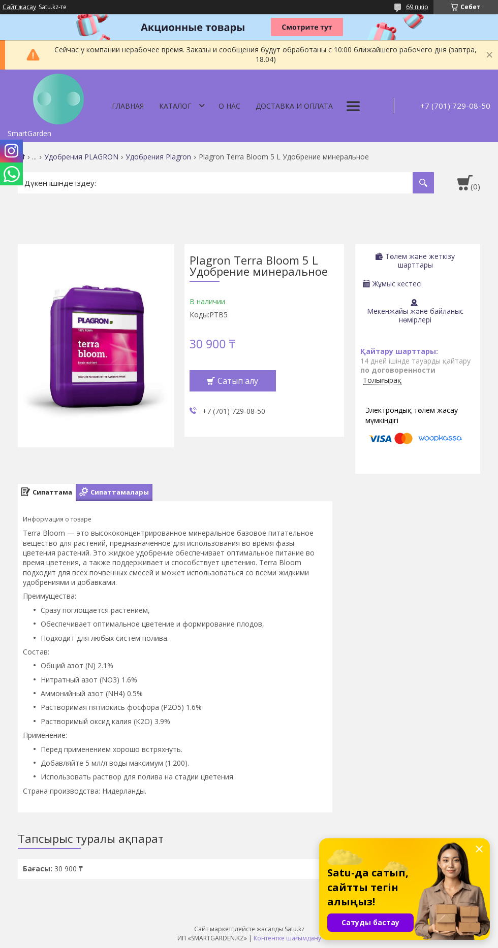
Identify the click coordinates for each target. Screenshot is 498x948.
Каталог (175, 106)
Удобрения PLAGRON (81, 156)
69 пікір (417, 7)
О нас (229, 106)
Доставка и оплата (294, 106)
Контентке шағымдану (287, 938)
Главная (128, 106)
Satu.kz (294, 929)
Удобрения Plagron (158, 156)
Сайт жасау (19, 7)
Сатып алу (237, 380)
